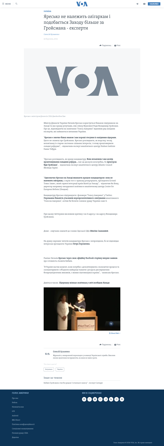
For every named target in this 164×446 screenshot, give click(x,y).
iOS (13, 411)
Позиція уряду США (20, 433)
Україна (47, 11)
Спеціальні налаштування (22, 429)
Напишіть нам (18, 407)
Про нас (15, 398)
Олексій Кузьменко (51, 34)
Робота (14, 403)
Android (15, 416)
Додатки (15, 437)
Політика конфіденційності (23, 424)
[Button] (105, 45)
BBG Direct (16, 420)
